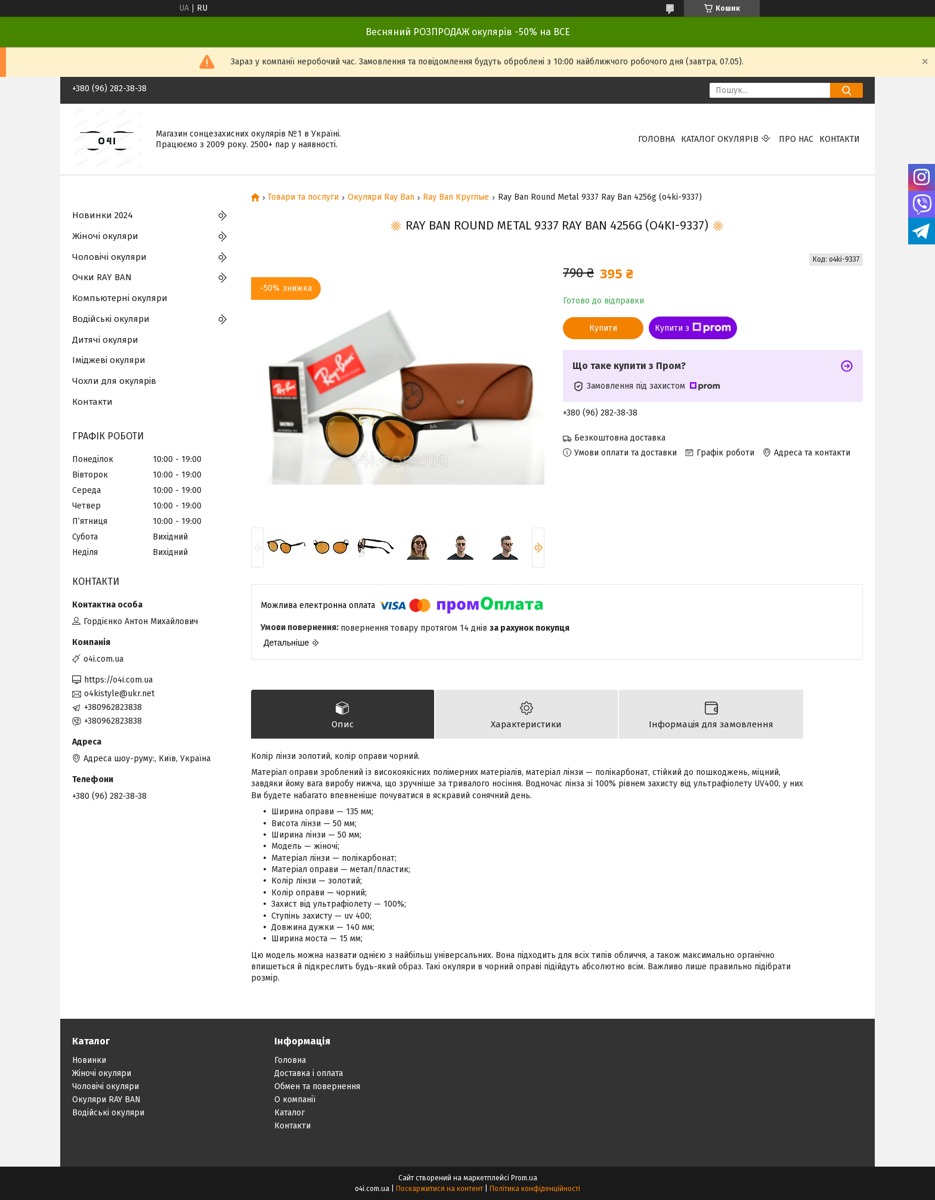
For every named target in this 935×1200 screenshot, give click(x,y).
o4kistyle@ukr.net (119, 694)
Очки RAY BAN (102, 277)
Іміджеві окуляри (108, 360)
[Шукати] (846, 90)
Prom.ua (524, 1178)
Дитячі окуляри (105, 339)
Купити (603, 328)
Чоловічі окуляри (109, 257)
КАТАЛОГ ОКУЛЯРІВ (719, 139)
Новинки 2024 (102, 215)
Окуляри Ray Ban (381, 197)
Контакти (839, 139)
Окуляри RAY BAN (106, 1099)
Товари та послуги (303, 197)
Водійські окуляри (111, 319)
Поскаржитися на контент (439, 1189)
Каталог (289, 1113)
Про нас (796, 139)
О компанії (294, 1099)
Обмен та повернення (317, 1086)
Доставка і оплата (308, 1073)
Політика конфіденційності (535, 1189)
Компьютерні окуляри (120, 298)
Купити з (693, 328)
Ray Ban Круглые (456, 197)
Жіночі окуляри (105, 236)
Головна (656, 139)
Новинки (89, 1060)
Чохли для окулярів (114, 381)
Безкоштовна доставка (619, 438)
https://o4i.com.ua (118, 680)
